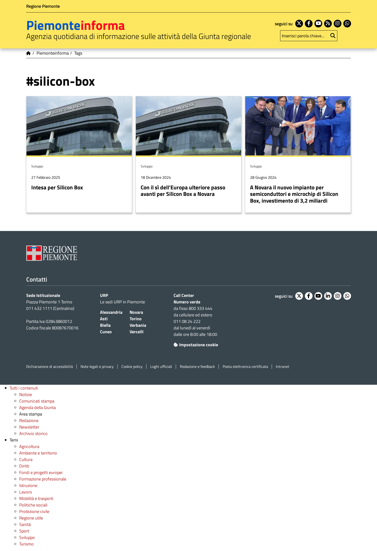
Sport (24, 531)
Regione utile (31, 518)
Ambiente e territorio (38, 453)
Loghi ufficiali (161, 366)
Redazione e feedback (197, 366)
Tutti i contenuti (24, 388)
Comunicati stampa (36, 401)
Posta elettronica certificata (245, 366)
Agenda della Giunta (37, 407)
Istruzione (28, 485)
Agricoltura (29, 446)
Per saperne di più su (79, 154)
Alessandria (111, 312)
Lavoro (25, 492)
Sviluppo (27, 537)
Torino (136, 318)
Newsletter (29, 427)
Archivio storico (33, 433)
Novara (136, 312)
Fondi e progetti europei (41, 472)
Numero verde (187, 302)
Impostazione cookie (196, 344)
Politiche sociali (33, 505)
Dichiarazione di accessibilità (49, 366)
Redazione (28, 420)
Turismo (26, 544)
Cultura (25, 459)
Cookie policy (132, 366)
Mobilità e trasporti (36, 498)
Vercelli (137, 331)
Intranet (282, 366)
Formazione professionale (42, 479)
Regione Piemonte (43, 6)
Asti (104, 318)
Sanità (25, 524)
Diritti (24, 466)
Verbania (138, 325)
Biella (105, 325)
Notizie (25, 394)
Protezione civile (34, 511)
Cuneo (106, 331)
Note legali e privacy (97, 366)
